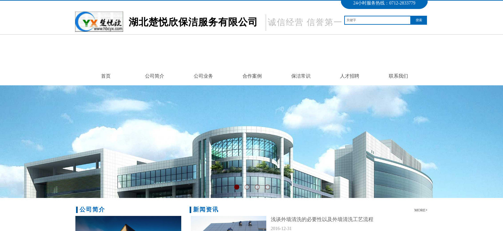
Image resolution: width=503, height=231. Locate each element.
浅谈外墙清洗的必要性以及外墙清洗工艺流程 (322, 219)
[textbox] (377, 20)
